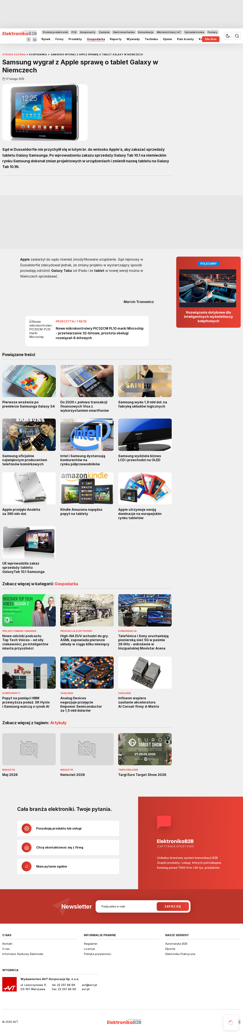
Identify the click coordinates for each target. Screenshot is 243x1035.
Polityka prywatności (97, 954)
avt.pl (86, 989)
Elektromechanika (124, 32)
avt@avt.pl (89, 985)
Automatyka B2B (176, 943)
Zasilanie (104, 32)
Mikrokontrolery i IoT (169, 32)
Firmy (59, 39)
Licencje (89, 949)
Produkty (75, 39)
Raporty (116, 39)
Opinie (167, 39)
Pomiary (212, 32)
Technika (151, 39)
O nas (6, 949)
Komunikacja (145, 32)
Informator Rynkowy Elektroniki (22, 954)
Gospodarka (96, 39)
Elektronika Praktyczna (180, 954)
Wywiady (133, 39)
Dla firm (210, 39)
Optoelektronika (194, 32)
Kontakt (7, 943)
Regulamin (90, 943)
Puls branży (185, 39)
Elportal (170, 949)
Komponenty (87, 32)
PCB (74, 32)
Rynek (46, 39)
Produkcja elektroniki (55, 32)
